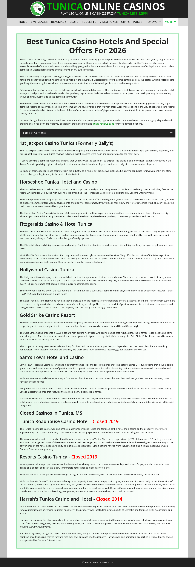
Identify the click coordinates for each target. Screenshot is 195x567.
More (171, 22)
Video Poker (109, 22)
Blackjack (58, 22)
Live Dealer (39, 22)
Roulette (89, 22)
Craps (125, 22)
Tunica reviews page (103, 123)
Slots (74, 22)
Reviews (154, 22)
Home (23, 22)
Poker (137, 22)
